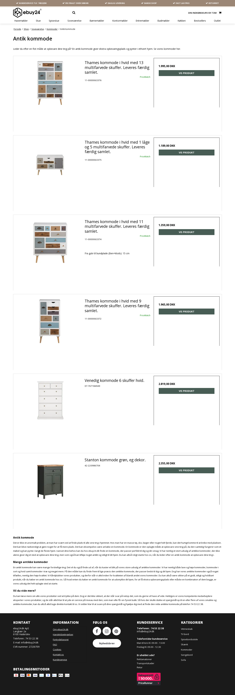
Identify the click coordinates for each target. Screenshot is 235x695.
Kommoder (186, 645)
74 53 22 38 (31, 634)
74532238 (42, 3)
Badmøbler (163, 20)
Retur (139, 663)
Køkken (182, 20)
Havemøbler (21, 20)
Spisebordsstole (189, 635)
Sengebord (187, 650)
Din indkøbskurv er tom (205, 12)
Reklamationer (144, 655)
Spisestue (54, 20)
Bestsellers (200, 20)
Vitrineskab (187, 625)
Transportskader (145, 659)
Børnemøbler (97, 20)
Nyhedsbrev (107, 639)
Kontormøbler (120, 20)
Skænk (184, 640)
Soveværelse (74, 20)
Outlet (217, 20)
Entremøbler (142, 20)
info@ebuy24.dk (29, 638)
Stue (38, 20)
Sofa (183, 656)
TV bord (185, 630)
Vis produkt (186, 73)
